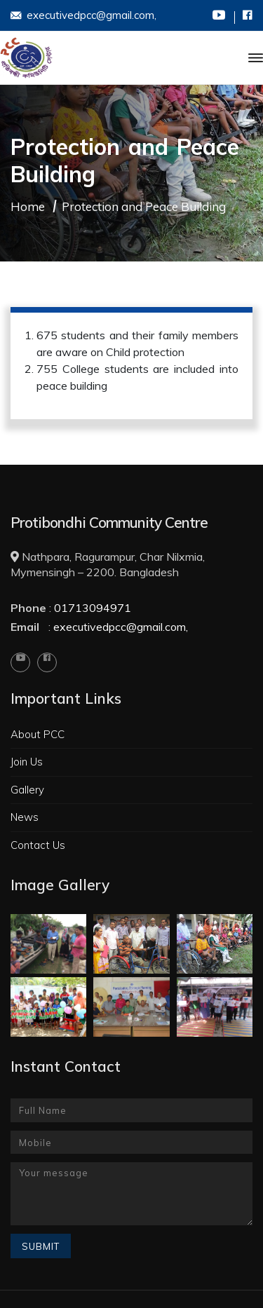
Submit (41, 1246)
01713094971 (92, 608)
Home (28, 206)
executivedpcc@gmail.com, (83, 15)
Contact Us (38, 845)
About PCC (38, 734)
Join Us (27, 761)
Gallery (27, 789)
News (25, 817)
